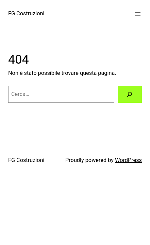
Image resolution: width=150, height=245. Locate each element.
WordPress (128, 160)
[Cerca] (130, 94)
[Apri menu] (138, 14)
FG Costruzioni (26, 13)
